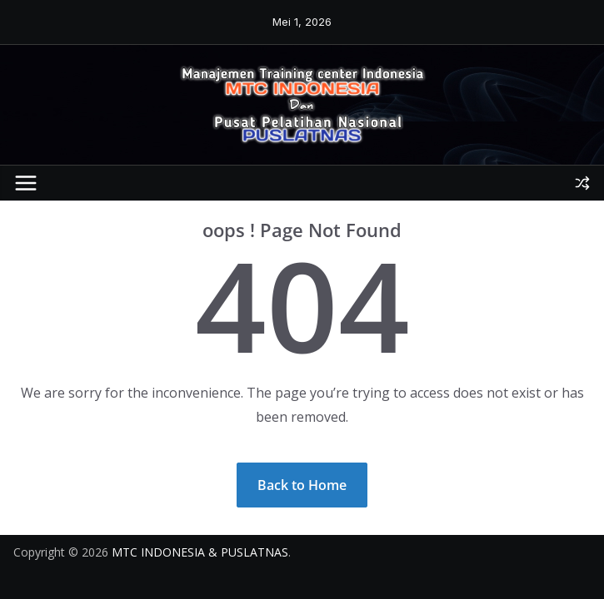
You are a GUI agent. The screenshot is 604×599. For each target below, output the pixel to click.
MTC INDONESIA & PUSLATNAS (200, 552)
